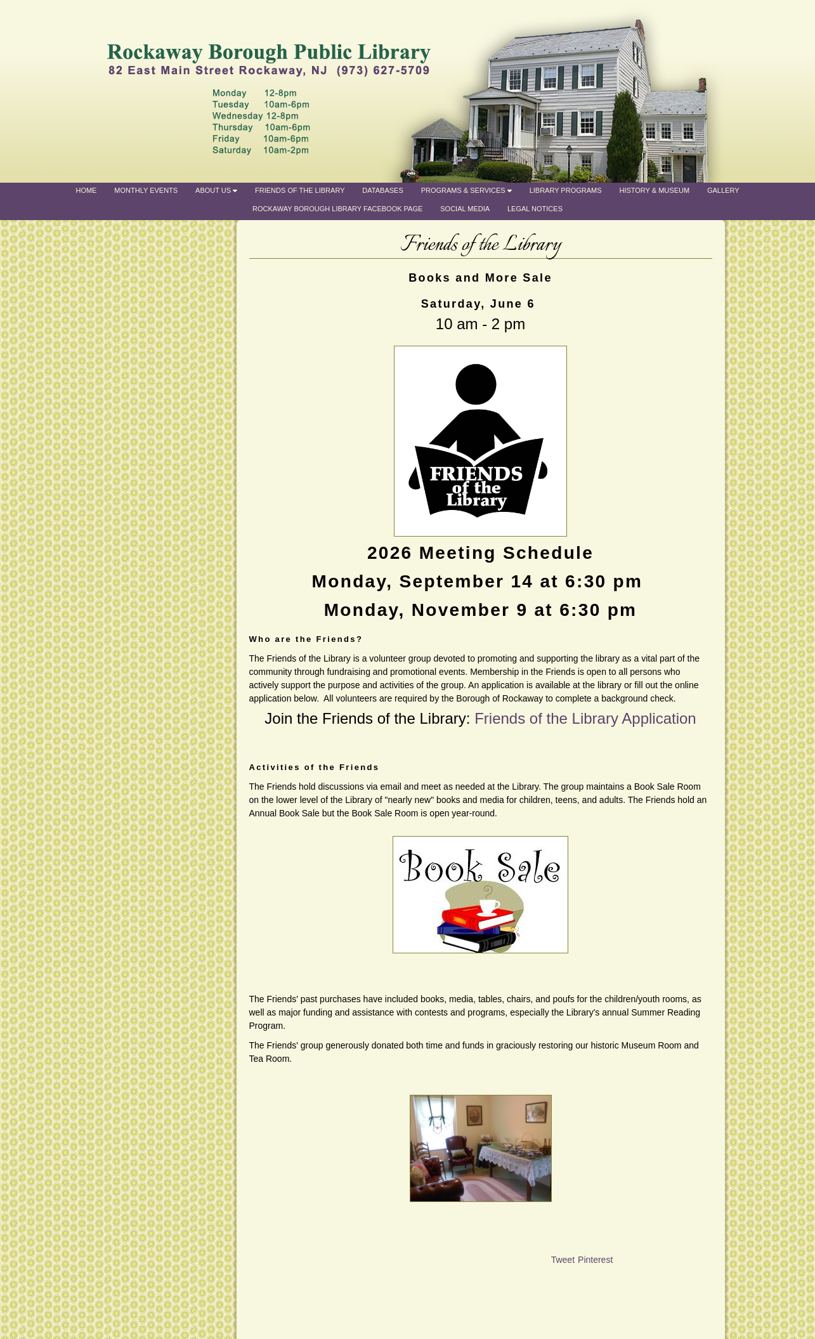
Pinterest (595, 1260)
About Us (216, 190)
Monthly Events (146, 190)
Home (85, 190)
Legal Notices (535, 208)
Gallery (723, 190)
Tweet (563, 1260)
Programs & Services (466, 190)
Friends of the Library (299, 190)
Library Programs (566, 190)
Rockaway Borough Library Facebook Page (337, 208)
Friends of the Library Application (585, 718)
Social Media (465, 208)
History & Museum (654, 190)
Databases (382, 190)
